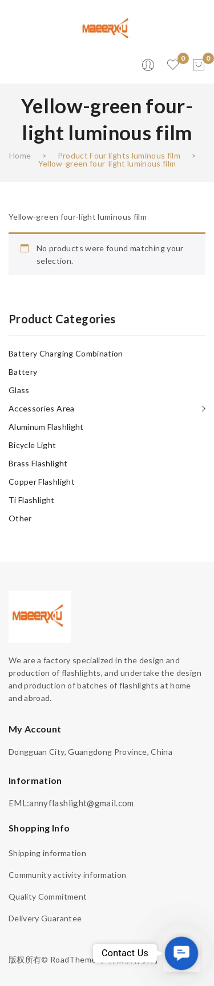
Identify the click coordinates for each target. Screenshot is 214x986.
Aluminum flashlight (46, 426)
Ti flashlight (32, 500)
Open (17, 65)
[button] (181, 953)
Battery (23, 372)
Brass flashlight (38, 463)
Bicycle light (32, 445)
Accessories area (42, 408)
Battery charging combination (66, 353)
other (20, 518)
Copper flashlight (42, 481)
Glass (19, 390)
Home (20, 155)
